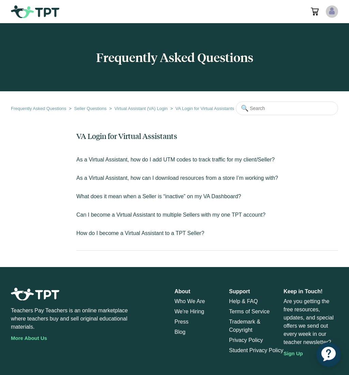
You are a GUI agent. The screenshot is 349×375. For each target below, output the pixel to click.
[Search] (287, 108)
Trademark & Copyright (244, 326)
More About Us (29, 338)
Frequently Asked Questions (38, 108)
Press (181, 322)
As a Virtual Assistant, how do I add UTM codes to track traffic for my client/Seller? (175, 159)
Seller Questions (90, 108)
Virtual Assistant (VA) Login (141, 108)
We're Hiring (189, 311)
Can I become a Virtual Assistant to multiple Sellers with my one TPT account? (170, 215)
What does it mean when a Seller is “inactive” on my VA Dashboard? (158, 196)
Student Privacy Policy (256, 350)
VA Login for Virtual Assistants (205, 108)
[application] (328, 354)
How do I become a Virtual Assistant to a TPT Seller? (140, 233)
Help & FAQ (243, 301)
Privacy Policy (246, 340)
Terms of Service (249, 311)
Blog (179, 332)
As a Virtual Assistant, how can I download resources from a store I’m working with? (177, 178)
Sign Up (293, 353)
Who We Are (189, 301)
